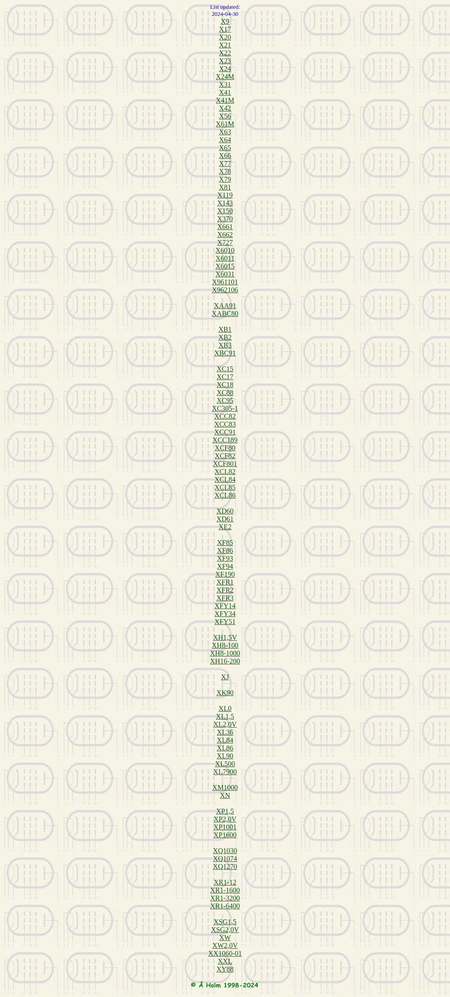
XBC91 (225, 353)
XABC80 (225, 313)
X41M (225, 100)
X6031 (225, 274)
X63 (225, 132)
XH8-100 (225, 645)
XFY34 (225, 613)
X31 (225, 84)
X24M (225, 76)
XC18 (225, 384)
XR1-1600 (225, 890)
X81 (225, 187)
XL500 (225, 763)
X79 (225, 179)
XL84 (225, 740)
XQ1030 (225, 850)
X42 (225, 108)
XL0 (224, 708)
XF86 (225, 550)
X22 (225, 53)
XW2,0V (225, 945)
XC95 (225, 400)
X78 (225, 171)
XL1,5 (225, 716)
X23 (225, 61)
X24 (225, 68)
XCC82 (225, 416)
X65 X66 (225, 151)
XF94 (225, 566)
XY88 (224, 969)
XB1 (225, 329)
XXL (225, 961)
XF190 (225, 574)
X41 (225, 92)
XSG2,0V (225, 929)
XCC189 (225, 440)
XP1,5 (225, 811)
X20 (225, 37)
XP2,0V (225, 819)
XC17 (225, 376)
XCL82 (225, 471)
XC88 (225, 392)
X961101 (225, 282)
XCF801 (225, 463)
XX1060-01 (225, 953)
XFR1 (224, 582)
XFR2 (224, 590)
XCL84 (225, 479)
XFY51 (225, 621)
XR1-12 (225, 882)
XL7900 (224, 771)
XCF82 (224, 455)
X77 (225, 163)
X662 (225, 234)
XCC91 (225, 432)
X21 (225, 45)
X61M (225, 124)
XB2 (225, 337)
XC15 (225, 369)
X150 (225, 211)
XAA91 (225, 305)
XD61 (224, 519)
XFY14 (225, 606)
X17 (225, 29)
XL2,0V (225, 724)
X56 (225, 116)
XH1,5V (225, 637)
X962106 (225, 290)
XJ (225, 677)
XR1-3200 (225, 898)
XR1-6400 (225, 906)
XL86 (225, 748)
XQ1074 (225, 858)
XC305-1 (225, 408)
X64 (225, 139)
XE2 (224, 527)
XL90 (225, 756)
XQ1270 (225, 866)
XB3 (225, 345)
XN (225, 795)
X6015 (225, 266)
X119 (225, 195)
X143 (225, 203)
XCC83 (225, 424)
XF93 (225, 558)
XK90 (224, 692)
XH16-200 (225, 661)
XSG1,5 (225, 921)
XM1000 (225, 787)
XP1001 (225, 827)
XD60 (224, 511)
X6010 (225, 250)
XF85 (225, 542)
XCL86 (225, 495)
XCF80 (224, 448)
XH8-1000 (225, 653)
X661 (225, 226)
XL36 (225, 732)
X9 (225, 21)
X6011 (225, 258)
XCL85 (225, 487)
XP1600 (225, 835)
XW (225, 937)
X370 (225, 218)
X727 (225, 242)
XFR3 (224, 598)
